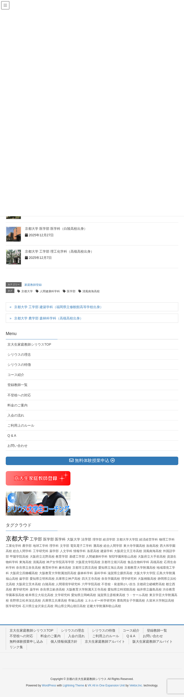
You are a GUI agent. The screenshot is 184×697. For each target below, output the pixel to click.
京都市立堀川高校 (113, 562)
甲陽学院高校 (19, 556)
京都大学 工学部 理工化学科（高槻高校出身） (59, 251)
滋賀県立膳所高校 (120, 573)
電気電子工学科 (81, 546)
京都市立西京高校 (84, 567)
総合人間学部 (113, 546)
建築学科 (106, 551)
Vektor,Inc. (136, 685)
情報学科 (79, 551)
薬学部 (54, 551)
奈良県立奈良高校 (28, 567)
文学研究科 (62, 595)
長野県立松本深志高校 (25, 600)
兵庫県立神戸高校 (68, 578)
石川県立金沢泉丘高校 (37, 606)
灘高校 (98, 546)
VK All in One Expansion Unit (106, 685)
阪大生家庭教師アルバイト (152, 641)
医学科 (60, 539)
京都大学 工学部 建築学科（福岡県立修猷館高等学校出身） (58, 307)
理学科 (54, 546)
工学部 (36, 539)
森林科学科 (85, 573)
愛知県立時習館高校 (122, 589)
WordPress (49, 685)
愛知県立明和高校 (42, 578)
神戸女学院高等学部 (60, 562)
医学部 (71, 291)
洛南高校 (152, 546)
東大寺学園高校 (134, 546)
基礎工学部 (77, 556)
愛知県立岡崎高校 (83, 595)
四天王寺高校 (91, 578)
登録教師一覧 (17, 385)
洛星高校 (93, 551)
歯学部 (24, 578)
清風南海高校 (91, 291)
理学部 (97, 539)
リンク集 (16, 647)
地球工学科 (40, 546)
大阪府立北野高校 (42, 556)
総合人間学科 (22, 551)
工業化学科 (13, 546)
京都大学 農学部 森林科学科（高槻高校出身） (48, 318)
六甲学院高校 (91, 584)
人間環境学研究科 (68, 584)
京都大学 (27, 291)
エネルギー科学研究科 (100, 600)
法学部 (86, 539)
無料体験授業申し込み (26, 641)
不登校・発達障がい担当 (118, 584)
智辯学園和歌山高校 (123, 556)
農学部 (27, 546)
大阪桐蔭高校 (147, 578)
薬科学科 (100, 573)
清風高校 (39, 562)
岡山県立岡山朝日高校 (70, 606)
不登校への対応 (19, 395)
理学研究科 (129, 578)
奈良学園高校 (110, 578)
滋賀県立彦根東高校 (111, 595)
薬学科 (34, 589)
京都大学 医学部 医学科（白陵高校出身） (56, 228)
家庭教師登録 (33, 284)
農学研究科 (21, 589)
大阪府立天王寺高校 (128, 551)
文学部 (64, 546)
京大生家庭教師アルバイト (105, 641)
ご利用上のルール (20, 425)
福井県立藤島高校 (149, 589)
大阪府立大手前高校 (152, 556)
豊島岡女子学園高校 (131, 600)
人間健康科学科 (50, 291)
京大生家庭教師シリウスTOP (29, 344)
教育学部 (62, 556)
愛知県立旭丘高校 (110, 567)
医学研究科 (13, 606)
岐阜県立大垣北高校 (39, 595)
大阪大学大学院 (144, 573)
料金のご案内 (17, 405)
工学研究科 (40, 551)
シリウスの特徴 (19, 365)
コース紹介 (15, 375)
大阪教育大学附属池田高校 (57, 573)
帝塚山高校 (76, 600)
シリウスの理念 (19, 354)
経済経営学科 (148, 539)
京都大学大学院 (127, 539)
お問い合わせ (17, 446)
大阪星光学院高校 (87, 562)
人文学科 (66, 551)
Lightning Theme (73, 685)
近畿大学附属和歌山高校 (104, 606)
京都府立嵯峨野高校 (151, 584)
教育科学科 (50, 567)
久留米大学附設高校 (160, 600)
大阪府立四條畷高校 (24, 573)
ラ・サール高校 (137, 595)
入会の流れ (15, 415)
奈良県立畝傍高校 (52, 589)
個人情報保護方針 (64, 641)
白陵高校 (48, 584)
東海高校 (25, 562)
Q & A (11, 435)
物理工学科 (167, 539)
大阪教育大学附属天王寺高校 (86, 589)
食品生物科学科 (138, 562)
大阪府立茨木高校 (28, 584)
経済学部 (109, 539)
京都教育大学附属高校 (139, 567)
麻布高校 (65, 567)
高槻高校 (156, 562)
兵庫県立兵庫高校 (54, 600)
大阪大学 (73, 539)
